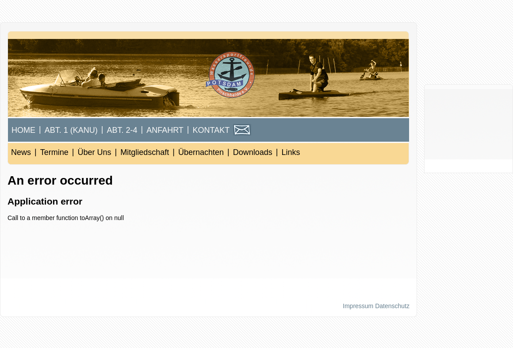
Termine (54, 152)
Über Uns (94, 152)
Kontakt (211, 130)
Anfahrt (165, 130)
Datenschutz (392, 305)
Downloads (252, 152)
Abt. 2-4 (122, 130)
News (21, 152)
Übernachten (201, 152)
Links (290, 152)
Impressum (358, 305)
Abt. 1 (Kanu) (71, 130)
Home (23, 130)
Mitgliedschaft (144, 152)
